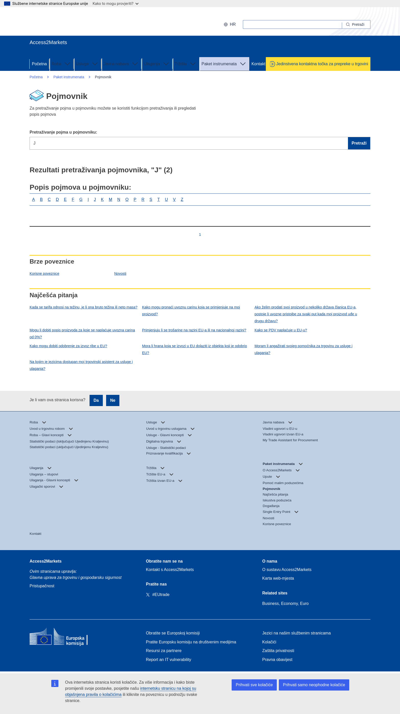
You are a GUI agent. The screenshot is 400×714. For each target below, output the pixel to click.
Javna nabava (121, 63)
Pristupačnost (42, 586)
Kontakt (258, 64)
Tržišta (186, 63)
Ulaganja (157, 63)
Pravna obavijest (277, 659)
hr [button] (230, 24)
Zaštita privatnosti (278, 650)
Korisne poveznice (44, 273)
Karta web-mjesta (278, 578)
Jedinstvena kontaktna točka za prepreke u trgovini (322, 64)
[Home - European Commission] (67, 637)
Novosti (120, 273)
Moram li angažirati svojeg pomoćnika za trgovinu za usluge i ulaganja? (304, 349)
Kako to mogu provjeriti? (116, 3)
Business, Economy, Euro (285, 603)
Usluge (87, 63)
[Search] (356, 24)
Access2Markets (45, 561)
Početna (39, 64)
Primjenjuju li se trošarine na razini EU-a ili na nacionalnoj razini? (194, 330)
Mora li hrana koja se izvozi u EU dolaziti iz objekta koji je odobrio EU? (194, 349)
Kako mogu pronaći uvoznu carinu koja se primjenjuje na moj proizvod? (191, 310)
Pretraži (359, 143)
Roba (61, 63)
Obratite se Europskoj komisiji (173, 633)
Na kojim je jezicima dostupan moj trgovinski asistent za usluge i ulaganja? (81, 365)
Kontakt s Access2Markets (170, 569)
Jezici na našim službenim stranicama (296, 633)
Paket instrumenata (224, 63)
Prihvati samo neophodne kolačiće (314, 685)
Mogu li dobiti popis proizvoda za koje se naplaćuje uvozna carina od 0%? (82, 333)
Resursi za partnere (164, 650)
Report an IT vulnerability (168, 659)
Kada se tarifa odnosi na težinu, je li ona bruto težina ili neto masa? (84, 307)
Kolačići (269, 642)
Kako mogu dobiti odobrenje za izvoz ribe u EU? (68, 346)
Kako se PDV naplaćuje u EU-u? (281, 330)
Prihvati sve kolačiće (254, 685)
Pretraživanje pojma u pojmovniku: (63, 132)
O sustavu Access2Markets (286, 569)
